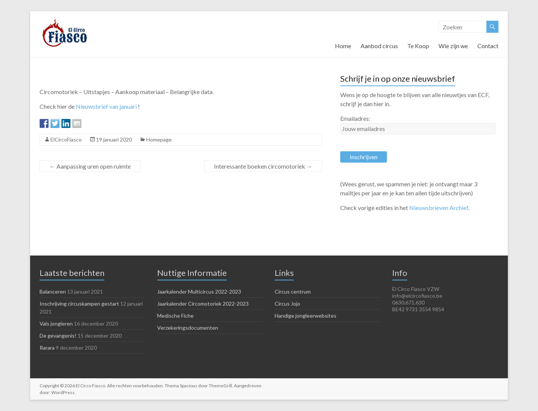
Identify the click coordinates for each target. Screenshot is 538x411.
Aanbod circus (379, 45)
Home (343, 45)
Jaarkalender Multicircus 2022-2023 (199, 291)
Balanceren (53, 291)
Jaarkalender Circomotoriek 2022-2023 (203, 303)
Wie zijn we (453, 45)
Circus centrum (293, 291)
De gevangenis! (58, 335)
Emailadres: (355, 118)
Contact (487, 45)
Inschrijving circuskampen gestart (79, 303)
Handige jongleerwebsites (305, 315)
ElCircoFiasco (66, 139)
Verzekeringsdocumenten (187, 327)
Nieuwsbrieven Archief (438, 207)
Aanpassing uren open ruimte (90, 166)
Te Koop (418, 45)
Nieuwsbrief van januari (106, 106)
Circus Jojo (287, 303)
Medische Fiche (175, 315)
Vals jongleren (56, 323)
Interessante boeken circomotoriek (263, 166)
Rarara (47, 347)
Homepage (159, 139)
